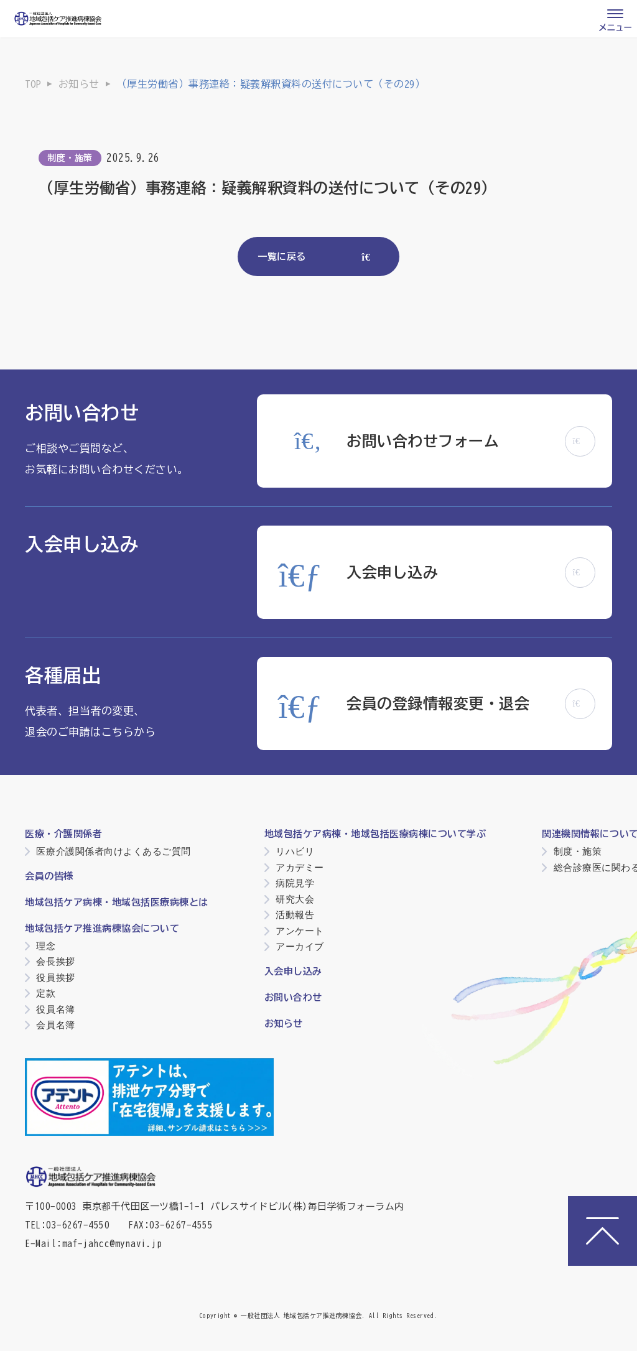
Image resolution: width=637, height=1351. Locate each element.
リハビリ (295, 851)
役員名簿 (55, 1009)
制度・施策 (70, 158)
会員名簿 (55, 1024)
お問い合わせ (293, 997)
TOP (33, 84)
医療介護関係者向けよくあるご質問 (113, 851)
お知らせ (79, 84)
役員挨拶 (55, 977)
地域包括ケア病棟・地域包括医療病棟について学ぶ (375, 833)
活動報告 (295, 914)
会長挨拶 (55, 961)
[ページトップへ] (602, 1231)
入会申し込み (293, 971)
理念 (45, 945)
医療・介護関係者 (63, 833)
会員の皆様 (49, 876)
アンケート (300, 930)
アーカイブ (300, 946)
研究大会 (295, 899)
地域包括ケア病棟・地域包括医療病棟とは (116, 902)
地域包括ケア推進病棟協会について (102, 928)
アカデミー (300, 867)
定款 (45, 993)
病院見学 (295, 883)
